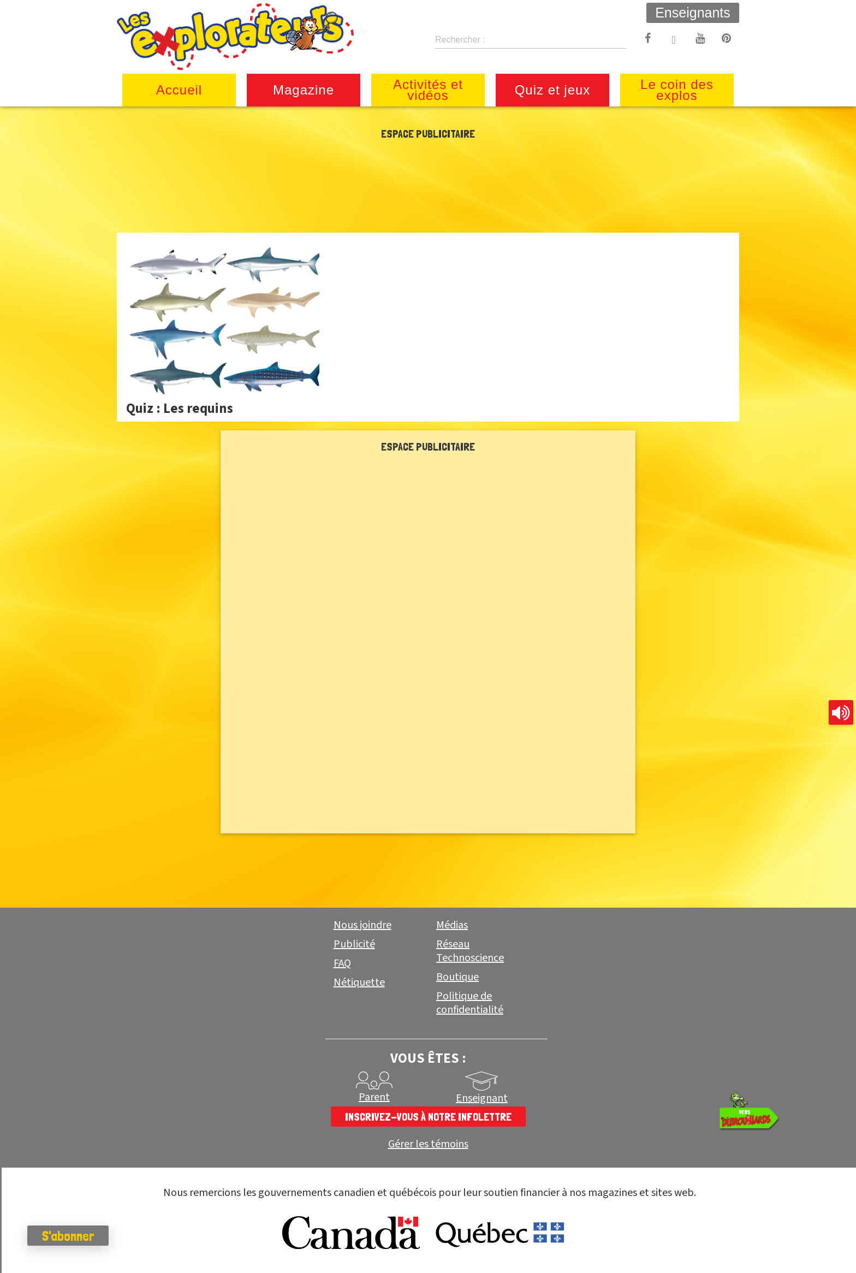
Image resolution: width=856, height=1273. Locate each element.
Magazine (303, 89)
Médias (452, 925)
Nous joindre (362, 925)
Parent (374, 1097)
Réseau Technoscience (470, 951)
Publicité (354, 944)
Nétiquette (359, 982)
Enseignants (692, 12)
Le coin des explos (677, 90)
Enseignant (482, 1098)
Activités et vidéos (428, 90)
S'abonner (67, 1236)
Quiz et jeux (553, 89)
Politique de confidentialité (469, 1002)
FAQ (342, 963)
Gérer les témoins (428, 1144)
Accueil (179, 89)
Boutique (457, 977)
